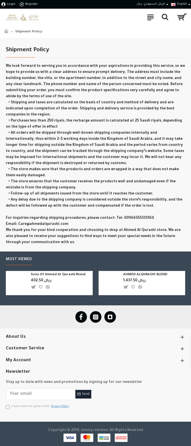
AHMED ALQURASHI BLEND (145, 275)
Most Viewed (19, 260)
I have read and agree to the (38, 406)
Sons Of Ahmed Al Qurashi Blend (58, 275)
